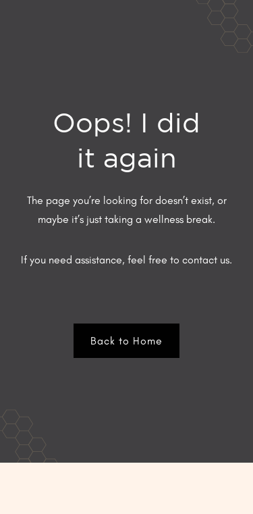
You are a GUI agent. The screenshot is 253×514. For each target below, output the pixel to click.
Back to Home (126, 340)
